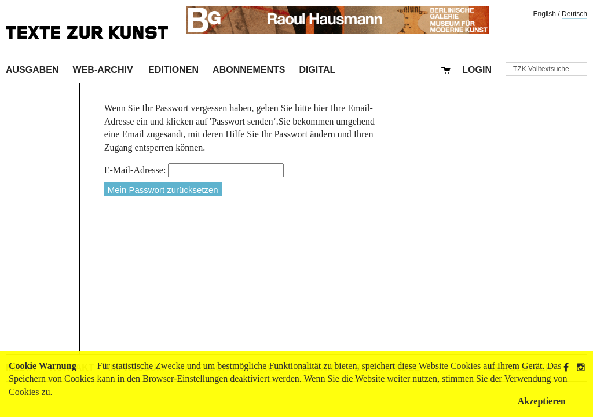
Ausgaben (32, 70)
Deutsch (574, 14)
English (544, 14)
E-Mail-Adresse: (135, 170)
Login (477, 70)
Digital (317, 70)
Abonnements (249, 70)
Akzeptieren (542, 401)
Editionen (173, 70)
